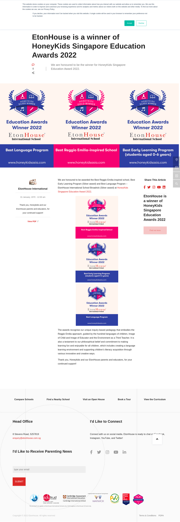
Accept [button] (129, 23)
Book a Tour (124, 399)
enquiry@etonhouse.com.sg (27, 438)
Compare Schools (23, 399)
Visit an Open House (94, 399)
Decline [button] (141, 23)
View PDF (32, 221)
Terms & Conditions (147, 515)
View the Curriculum (155, 399)
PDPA (161, 515)
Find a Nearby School (58, 399)
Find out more (155, 230)
